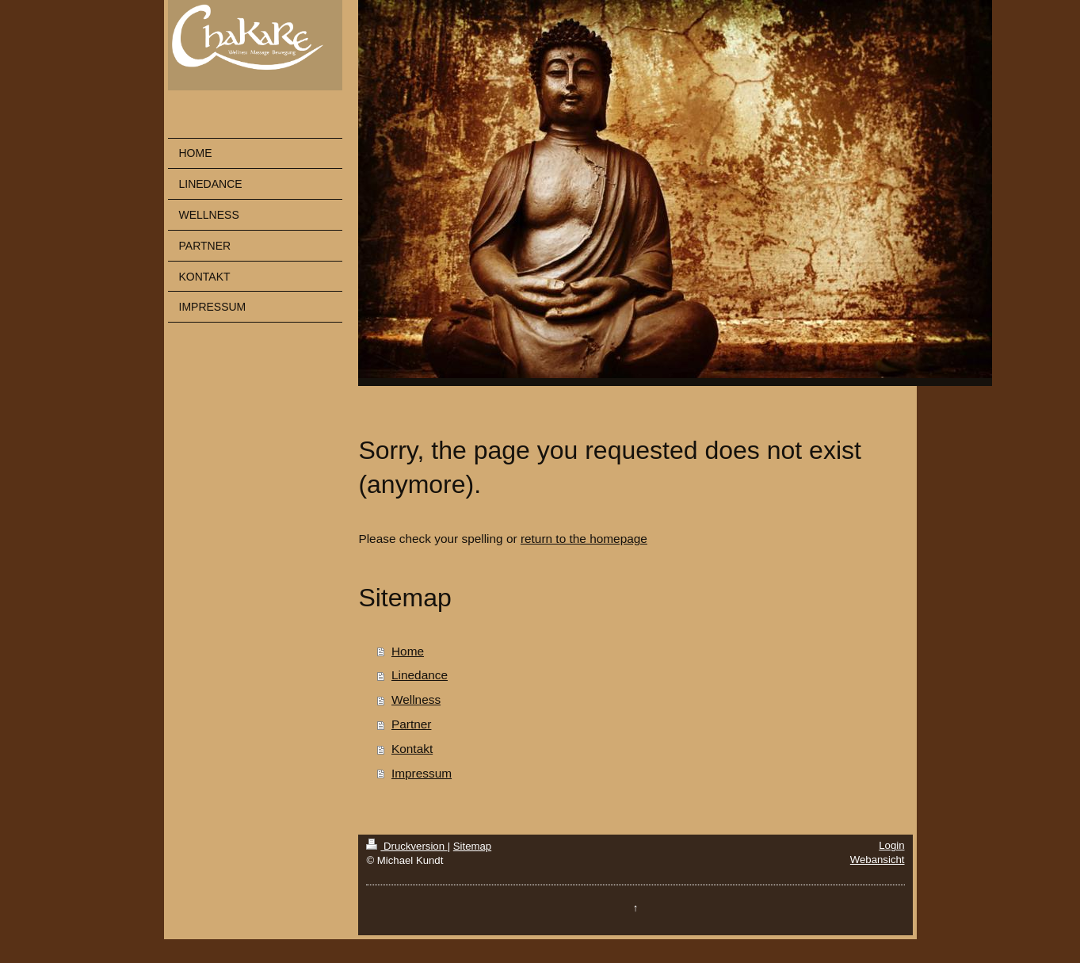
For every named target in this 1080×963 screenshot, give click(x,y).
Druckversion (406, 846)
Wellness (416, 699)
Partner (411, 724)
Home (407, 651)
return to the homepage (584, 538)
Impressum (421, 773)
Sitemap (472, 846)
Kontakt (412, 748)
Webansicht (877, 860)
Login (891, 845)
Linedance (419, 675)
